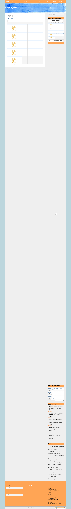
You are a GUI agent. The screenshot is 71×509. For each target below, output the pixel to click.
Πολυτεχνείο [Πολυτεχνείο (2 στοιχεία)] (59, 474)
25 (56, 33)
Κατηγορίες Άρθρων (10, 485)
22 (49, 33)
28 (63, 33)
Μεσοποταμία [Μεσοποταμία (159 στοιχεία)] (52, 470)
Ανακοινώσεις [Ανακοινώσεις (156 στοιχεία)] (52, 449)
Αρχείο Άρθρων (9, 492)
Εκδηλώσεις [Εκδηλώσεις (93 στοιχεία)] (55, 458)
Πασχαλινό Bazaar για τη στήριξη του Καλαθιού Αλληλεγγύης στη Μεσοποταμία (56, 408)
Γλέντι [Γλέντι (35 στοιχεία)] (54, 453)
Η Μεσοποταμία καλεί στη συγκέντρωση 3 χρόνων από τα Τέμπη (55, 429)
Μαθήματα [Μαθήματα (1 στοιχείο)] (57, 467)
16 (51, 30)
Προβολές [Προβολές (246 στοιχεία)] (51, 476)
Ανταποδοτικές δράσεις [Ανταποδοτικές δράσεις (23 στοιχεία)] (54, 451)
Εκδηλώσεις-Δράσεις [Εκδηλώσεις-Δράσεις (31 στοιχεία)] (53, 460)
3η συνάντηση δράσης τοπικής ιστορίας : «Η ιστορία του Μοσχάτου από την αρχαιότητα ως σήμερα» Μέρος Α (56, 422)
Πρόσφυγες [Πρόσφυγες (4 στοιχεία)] (57, 476)
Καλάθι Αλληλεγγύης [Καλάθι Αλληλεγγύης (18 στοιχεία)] (57, 461)
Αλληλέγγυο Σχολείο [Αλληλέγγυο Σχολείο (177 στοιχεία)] (57, 447)
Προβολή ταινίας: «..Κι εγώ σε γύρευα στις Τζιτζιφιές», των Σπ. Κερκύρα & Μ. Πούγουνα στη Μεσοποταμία (55, 436)
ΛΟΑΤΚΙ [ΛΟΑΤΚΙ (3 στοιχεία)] (54, 467)
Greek (58, 508)
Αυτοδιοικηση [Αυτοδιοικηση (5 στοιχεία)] (50, 453)
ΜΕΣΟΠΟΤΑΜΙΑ (11, 7)
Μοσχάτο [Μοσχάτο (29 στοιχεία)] (59, 469)
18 (56, 30)
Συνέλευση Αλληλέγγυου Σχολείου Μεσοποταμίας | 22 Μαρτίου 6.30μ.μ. (56, 415)
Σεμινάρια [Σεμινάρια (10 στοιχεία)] (62, 476)
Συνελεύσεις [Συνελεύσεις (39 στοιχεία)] (51, 479)
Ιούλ (50, 20)
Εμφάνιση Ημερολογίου (60, 400)
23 (51, 33)
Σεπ (62, 20)
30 (16, 56)
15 (49, 30)
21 (63, 30)
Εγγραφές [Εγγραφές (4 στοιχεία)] (49, 458)
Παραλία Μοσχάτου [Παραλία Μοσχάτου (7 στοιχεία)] (52, 472)
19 (58, 30)
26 (58, 33)
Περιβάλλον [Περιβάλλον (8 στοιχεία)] (54, 474)
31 (21, 56)
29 (11, 56)
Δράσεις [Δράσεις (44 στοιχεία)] (61, 455)
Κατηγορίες (11, 18)
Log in (42, 507)
